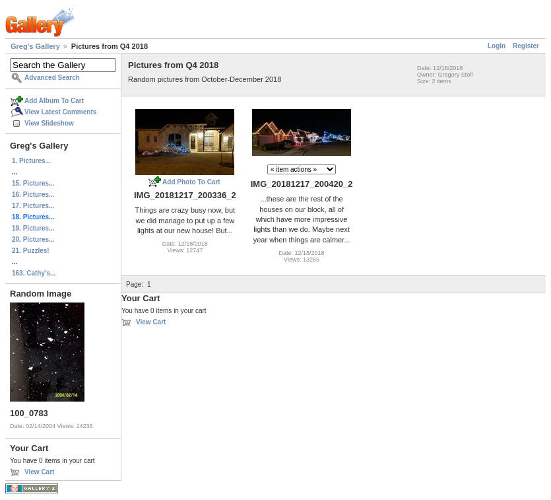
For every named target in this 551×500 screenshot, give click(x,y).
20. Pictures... (33, 239)
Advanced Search (52, 77)
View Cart (39, 472)
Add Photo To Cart (191, 182)
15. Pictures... (33, 183)
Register (526, 46)
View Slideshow (49, 123)
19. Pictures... (33, 228)
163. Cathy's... (33, 273)
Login (496, 46)
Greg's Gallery (35, 46)
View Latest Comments (60, 112)
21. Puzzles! (30, 250)
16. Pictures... (33, 194)
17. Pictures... (33, 205)
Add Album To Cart (54, 100)
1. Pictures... (31, 160)
